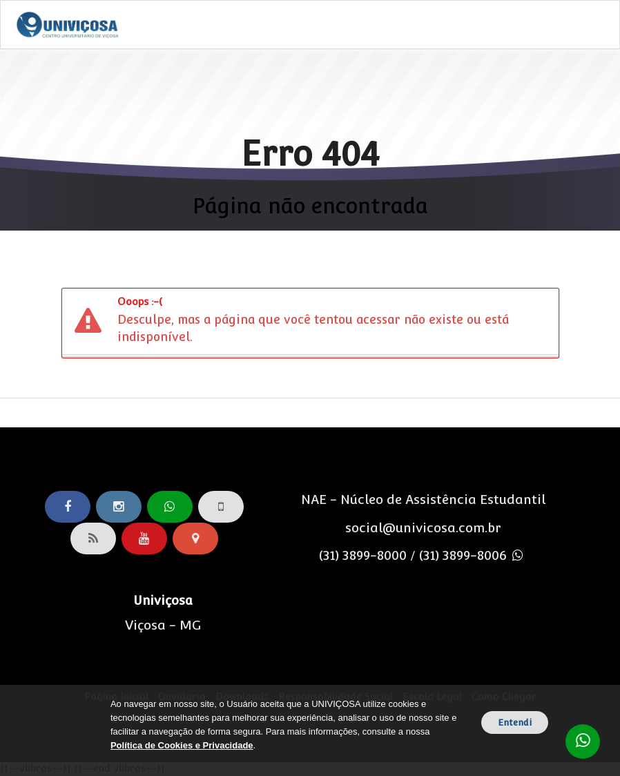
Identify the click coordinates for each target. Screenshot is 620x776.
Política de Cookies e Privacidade (181, 745)
